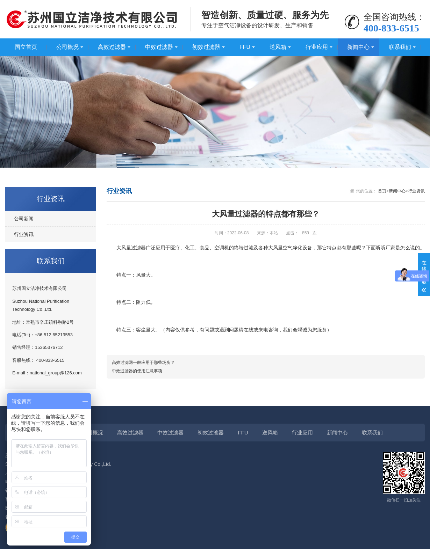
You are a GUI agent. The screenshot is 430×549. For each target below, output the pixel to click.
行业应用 (317, 47)
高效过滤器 (112, 47)
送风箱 (278, 47)
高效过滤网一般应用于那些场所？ (143, 362)
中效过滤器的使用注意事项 (137, 370)
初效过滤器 (206, 47)
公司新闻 (24, 218)
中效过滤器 (159, 47)
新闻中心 (358, 47)
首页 (382, 191)
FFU (244, 47)
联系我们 (400, 47)
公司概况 (67, 47)
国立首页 (26, 47)
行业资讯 (24, 234)
